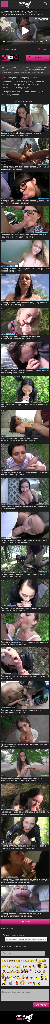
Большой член (7, 88)
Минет (13, 85)
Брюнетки (21, 85)
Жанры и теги (10, 92)
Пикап (17, 82)
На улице (19, 88)
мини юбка (35, 92)
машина (44, 92)
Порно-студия (10, 78)
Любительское (40, 82)
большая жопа (23, 92)
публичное (6, 95)
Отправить (41, 1005)
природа (15, 95)
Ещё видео (25, 921)
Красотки (5, 85)
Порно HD (28, 88)
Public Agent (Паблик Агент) (29, 78)
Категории (8, 82)
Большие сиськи (33, 85)
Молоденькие (26, 82)
